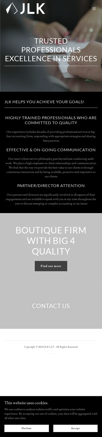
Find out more (51, 266)
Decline (27, 428)
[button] (94, 8)
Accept (75, 428)
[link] (25, 8)
